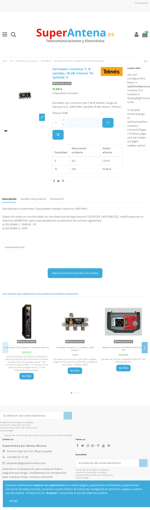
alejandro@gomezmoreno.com (26, 463)
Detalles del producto (33, 198)
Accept (13, 500)
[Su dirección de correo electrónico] (32, 416)
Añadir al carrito (83, 122)
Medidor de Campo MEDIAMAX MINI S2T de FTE (123, 349)
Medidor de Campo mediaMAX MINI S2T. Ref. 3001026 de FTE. (123, 360)
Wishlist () (141, 3)
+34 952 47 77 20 (17, 457)
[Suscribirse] (68, 416)
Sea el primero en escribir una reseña (75, 273)
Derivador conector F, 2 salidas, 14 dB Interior (75, 349)
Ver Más (26, 376)
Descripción (9, 198)
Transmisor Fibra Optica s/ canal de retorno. (26, 347)
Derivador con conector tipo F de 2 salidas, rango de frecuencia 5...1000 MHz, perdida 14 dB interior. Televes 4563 (75, 362)
